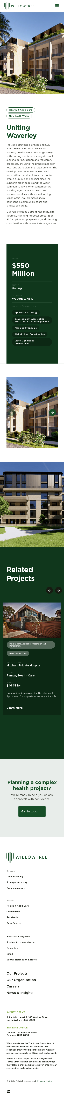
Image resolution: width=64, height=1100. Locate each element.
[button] (52, 412)
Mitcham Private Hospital (24, 665)
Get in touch (30, 811)
